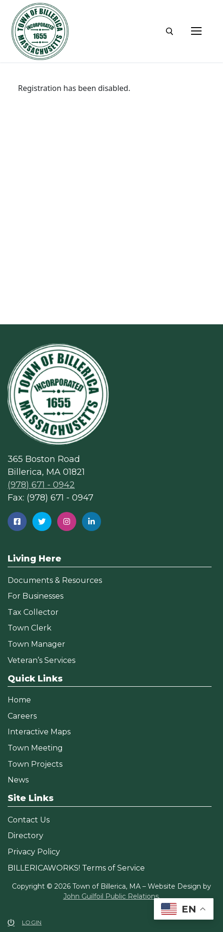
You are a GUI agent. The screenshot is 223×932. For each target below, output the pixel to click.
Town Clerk (29, 627)
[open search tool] (169, 31)
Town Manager (36, 644)
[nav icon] (196, 31)
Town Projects (35, 764)
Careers (22, 716)
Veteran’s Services (41, 660)
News (18, 779)
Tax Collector (33, 612)
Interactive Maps (39, 731)
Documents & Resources (55, 580)
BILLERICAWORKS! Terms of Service (76, 867)
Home (19, 699)
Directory (25, 835)
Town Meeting (35, 747)
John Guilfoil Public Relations (111, 896)
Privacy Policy (34, 851)
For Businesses (35, 596)
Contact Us (29, 819)
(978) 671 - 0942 (41, 485)
